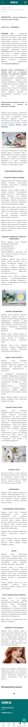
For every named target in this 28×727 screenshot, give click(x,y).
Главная (3, 7)
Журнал (9, 7)
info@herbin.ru (6, 712)
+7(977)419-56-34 (7, 708)
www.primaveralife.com (12, 63)
